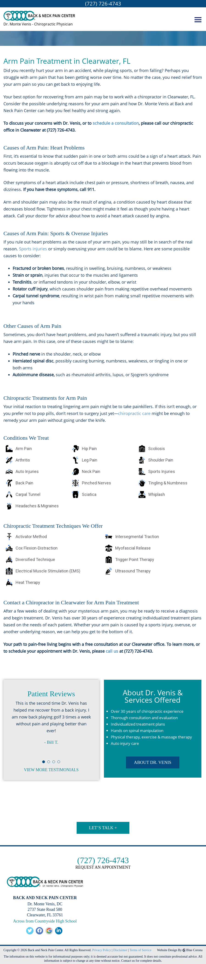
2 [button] (48, 764)
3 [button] (54, 764)
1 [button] (43, 764)
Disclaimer (120, 949)
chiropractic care (134, 413)
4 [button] (59, 764)
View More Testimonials (51, 770)
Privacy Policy (101, 949)
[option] (51, 726)
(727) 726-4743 (103, 3)
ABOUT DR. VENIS (152, 759)
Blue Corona (193, 949)
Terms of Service (140, 949)
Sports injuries (33, 249)
